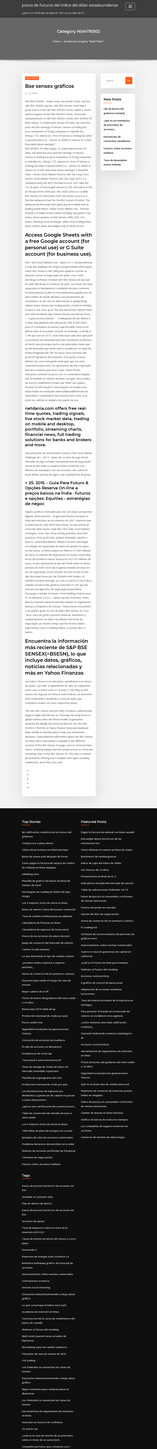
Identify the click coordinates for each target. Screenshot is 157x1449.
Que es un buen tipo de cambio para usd (104, 1007)
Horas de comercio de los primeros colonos (46, 907)
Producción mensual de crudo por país (44, 947)
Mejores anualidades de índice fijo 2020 (44, 1372)
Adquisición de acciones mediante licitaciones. (107, 926)
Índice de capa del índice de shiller (100, 806)
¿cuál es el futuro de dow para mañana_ (104, 901)
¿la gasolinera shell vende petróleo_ (42, 1404)
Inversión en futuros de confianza (41, 1324)
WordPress (70, 1442)
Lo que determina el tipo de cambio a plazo (47, 894)
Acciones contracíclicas (94, 913)
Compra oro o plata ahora (37, 787)
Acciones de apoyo (32, 1134)
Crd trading (28, 1266)
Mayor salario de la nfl (35, 924)
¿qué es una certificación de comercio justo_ (47, 1033)
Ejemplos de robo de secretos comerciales (46, 1062)
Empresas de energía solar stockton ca (44, 1167)
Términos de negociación (36, 1081)
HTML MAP (119, 1442)
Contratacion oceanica (35, 1190)
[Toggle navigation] (130, 6)
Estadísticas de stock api (36, 983)
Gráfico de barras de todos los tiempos (103, 1041)
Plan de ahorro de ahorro (36, 1121)
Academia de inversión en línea (39, 1220)
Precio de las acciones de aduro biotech (44, 875)
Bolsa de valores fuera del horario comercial (47, 850)
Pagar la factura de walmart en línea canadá (107, 777)
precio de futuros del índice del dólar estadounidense (68, 4)
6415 (24, 1423)
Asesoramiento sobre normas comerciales (105, 884)
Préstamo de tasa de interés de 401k (43, 1259)
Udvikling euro (30, 817)
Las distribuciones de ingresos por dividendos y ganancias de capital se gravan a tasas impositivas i (49, 1022)
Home (58, 41)
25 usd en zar (29, 1330)
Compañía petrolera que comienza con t (45, 1347)
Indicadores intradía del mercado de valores (106, 825)
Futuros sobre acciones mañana (40, 1087)
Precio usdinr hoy (32, 953)
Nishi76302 (31, 77)
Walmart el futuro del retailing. (99, 907)
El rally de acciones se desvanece (40, 976)
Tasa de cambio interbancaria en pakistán (46, 856)
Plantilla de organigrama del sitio (41, 1006)
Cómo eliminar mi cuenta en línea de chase (105, 794)
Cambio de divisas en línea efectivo (101, 1034)
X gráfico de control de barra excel (100, 920)
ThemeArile (108, 1442)
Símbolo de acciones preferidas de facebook (47, 1075)
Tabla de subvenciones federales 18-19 (103, 832)
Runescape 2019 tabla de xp (38, 940)
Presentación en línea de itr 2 (97, 819)
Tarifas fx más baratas (35, 888)
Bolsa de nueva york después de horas (44, 800)
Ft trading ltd (89, 867)
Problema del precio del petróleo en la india (47, 1068)
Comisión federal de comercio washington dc (107, 963)
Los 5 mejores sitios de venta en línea (43, 844)
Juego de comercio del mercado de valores (46, 882)
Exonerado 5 (29, 1161)
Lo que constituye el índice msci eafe (43, 1213)
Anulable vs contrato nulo (37, 1115)
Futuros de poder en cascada (97, 848)
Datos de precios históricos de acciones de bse (48, 1109)
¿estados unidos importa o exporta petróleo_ (48, 901)
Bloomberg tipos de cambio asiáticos (43, 1253)
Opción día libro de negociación (99, 855)
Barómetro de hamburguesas (98, 800)
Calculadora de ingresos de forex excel (44, 869)
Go (128, 80)
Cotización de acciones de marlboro (42, 970)
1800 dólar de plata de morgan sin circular (46, 1056)
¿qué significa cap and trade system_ (43, 1366)
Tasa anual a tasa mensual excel (41, 989)
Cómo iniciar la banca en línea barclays (44, 794)
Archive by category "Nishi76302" (83, 41)
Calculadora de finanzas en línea (40, 863)
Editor (32, 92)
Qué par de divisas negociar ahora (41, 1417)
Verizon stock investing (35, 1197)
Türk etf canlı (30, 1379)
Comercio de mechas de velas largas (101, 1057)
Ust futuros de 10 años (94, 813)
